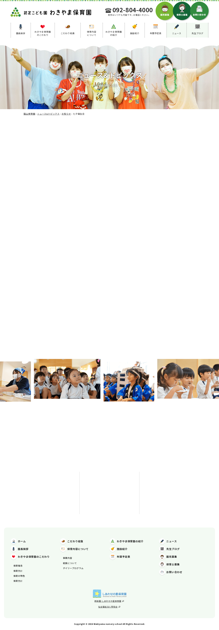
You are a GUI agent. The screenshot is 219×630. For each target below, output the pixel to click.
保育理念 (18, 565)
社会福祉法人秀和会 (109, 606)
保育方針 (18, 570)
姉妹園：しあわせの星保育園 (109, 601)
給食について (70, 563)
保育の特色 (19, 575)
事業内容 (67, 558)
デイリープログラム (73, 568)
